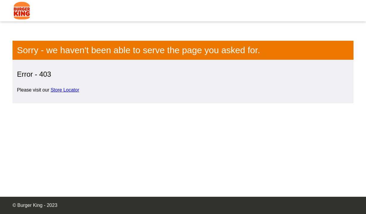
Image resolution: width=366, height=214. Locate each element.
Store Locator (65, 89)
